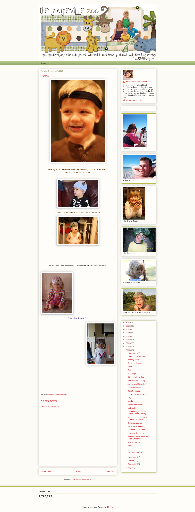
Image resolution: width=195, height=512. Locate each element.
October (131, 461)
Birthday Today (133, 360)
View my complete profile (133, 100)
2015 (128, 329)
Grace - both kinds (135, 363)
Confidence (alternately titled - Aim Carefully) (137, 413)
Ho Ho (130, 446)
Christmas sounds (135, 423)
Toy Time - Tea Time (135, 453)
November (132, 457)
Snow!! (130, 367)
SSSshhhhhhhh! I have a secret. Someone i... (137, 418)
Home (43, 63)
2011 (128, 343)
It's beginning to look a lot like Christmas (138, 438)
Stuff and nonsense (135, 408)
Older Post (110, 472)
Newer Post (46, 472)
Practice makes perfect (137, 356)
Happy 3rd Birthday (135, 405)
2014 (128, 333)
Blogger (110, 507)
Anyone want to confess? (137, 384)
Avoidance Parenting (136, 442)
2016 (128, 326)
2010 (128, 347)
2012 (128, 340)
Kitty (129, 398)
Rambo (130, 401)
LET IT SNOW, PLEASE (137, 394)
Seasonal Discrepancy (136, 380)
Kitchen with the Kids (136, 377)
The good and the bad (136, 430)
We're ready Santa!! (135, 426)
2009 (128, 350)
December (132, 353)
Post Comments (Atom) (82, 480)
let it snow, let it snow (136, 433)
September (132, 464)
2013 (128, 336)
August (131, 468)
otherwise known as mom (136, 82)
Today (130, 370)
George (130, 449)
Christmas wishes (134, 387)
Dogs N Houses (134, 391)
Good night (132, 374)
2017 (128, 322)
